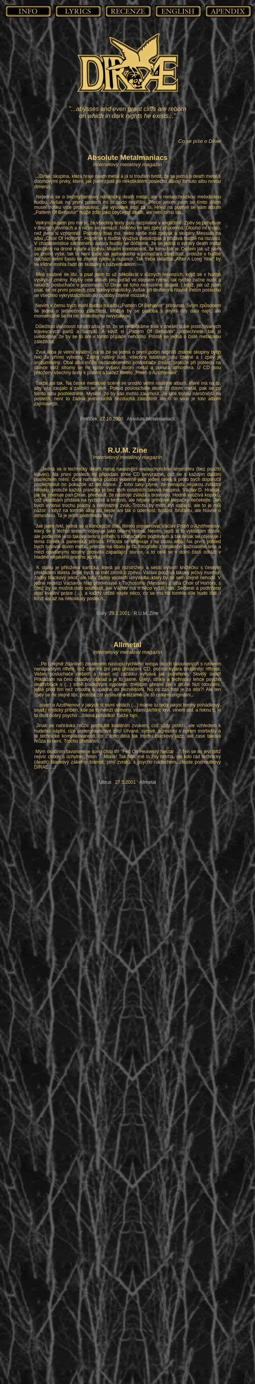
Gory (101, 613)
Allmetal (148, 782)
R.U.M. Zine (146, 613)
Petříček (88, 419)
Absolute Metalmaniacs (151, 419)
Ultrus (105, 782)
